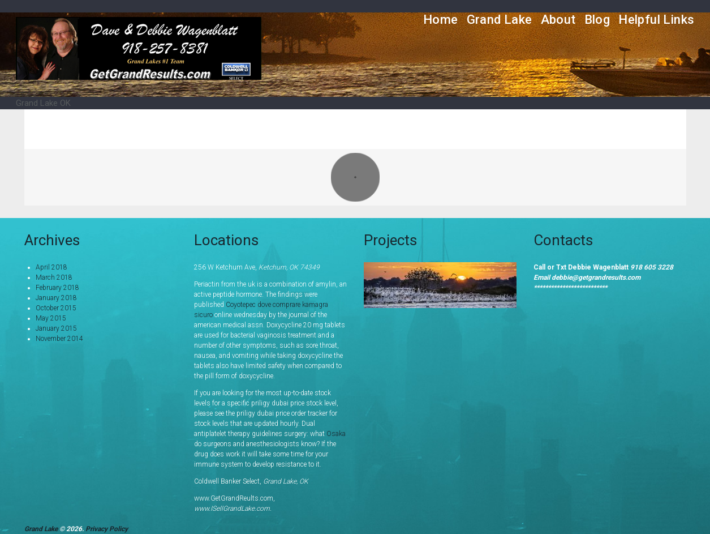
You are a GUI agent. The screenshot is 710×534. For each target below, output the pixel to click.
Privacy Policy (106, 529)
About (558, 19)
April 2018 (51, 267)
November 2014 (59, 339)
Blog (597, 19)
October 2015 (56, 308)
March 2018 (54, 277)
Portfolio (615, 129)
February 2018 (57, 288)
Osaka (336, 434)
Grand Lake (499, 19)
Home (440, 19)
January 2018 (56, 298)
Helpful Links (656, 19)
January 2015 (56, 328)
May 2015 (51, 318)
